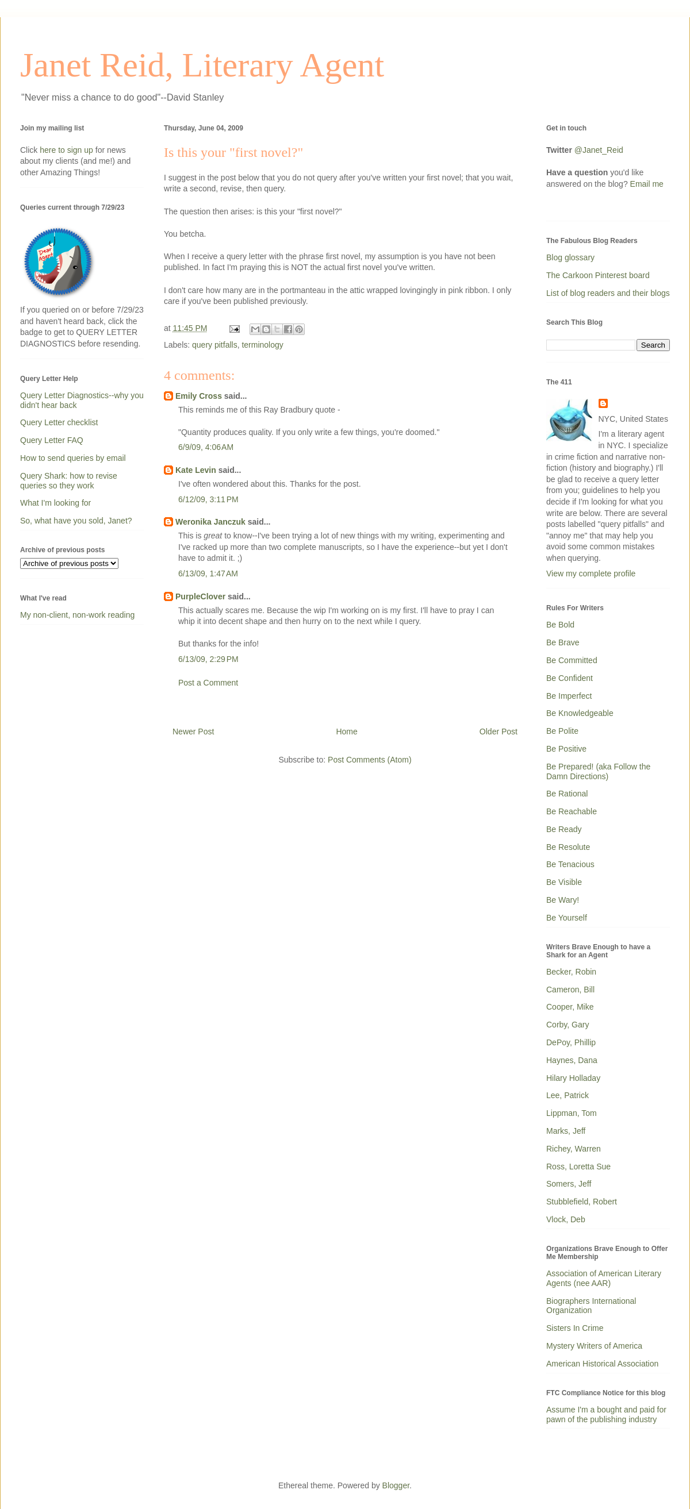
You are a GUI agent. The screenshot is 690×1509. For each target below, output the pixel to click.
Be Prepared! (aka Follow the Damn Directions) (598, 771)
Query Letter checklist (59, 422)
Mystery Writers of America (594, 1345)
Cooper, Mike (569, 1006)
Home (346, 731)
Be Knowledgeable (580, 713)
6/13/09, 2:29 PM (208, 659)
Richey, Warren (573, 1148)
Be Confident (569, 678)
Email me (647, 183)
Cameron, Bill (570, 989)
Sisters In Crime (575, 1328)
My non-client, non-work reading (77, 614)
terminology (262, 344)
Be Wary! (562, 899)
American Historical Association (602, 1363)
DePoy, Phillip (571, 1042)
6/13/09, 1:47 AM (208, 573)
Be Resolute (568, 847)
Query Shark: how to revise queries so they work (68, 480)
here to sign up (67, 150)
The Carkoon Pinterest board (598, 275)
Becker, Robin (571, 971)
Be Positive (566, 748)
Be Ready (563, 829)
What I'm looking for (55, 502)
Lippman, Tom (571, 1113)
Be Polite (562, 731)
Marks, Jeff (565, 1130)
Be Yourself (566, 917)
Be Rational (567, 793)
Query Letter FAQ (51, 440)
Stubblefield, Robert (581, 1201)
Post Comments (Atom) (369, 759)
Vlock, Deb (565, 1219)
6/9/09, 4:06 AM (205, 447)
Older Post (499, 731)
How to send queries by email (73, 458)
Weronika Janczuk (210, 521)
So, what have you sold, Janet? (76, 520)
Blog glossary (570, 257)
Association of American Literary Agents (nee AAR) (603, 1278)
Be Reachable (571, 811)
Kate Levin (195, 470)
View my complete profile (590, 573)
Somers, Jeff (568, 1183)
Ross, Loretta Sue (578, 1166)
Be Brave (563, 642)
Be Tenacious (570, 864)
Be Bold (560, 624)
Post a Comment (208, 682)
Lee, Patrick (567, 1095)
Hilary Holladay (573, 1078)
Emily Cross (198, 396)
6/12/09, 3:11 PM (208, 499)
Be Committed (571, 660)
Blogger (395, 1485)
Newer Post (193, 731)
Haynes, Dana (571, 1060)
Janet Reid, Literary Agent (202, 65)
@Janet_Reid (598, 150)
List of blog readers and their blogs (608, 293)
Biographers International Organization (591, 1305)
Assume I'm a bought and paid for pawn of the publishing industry (606, 1414)
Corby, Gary (567, 1024)
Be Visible (564, 882)
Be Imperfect (569, 695)
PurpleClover (200, 596)
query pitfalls (214, 344)
